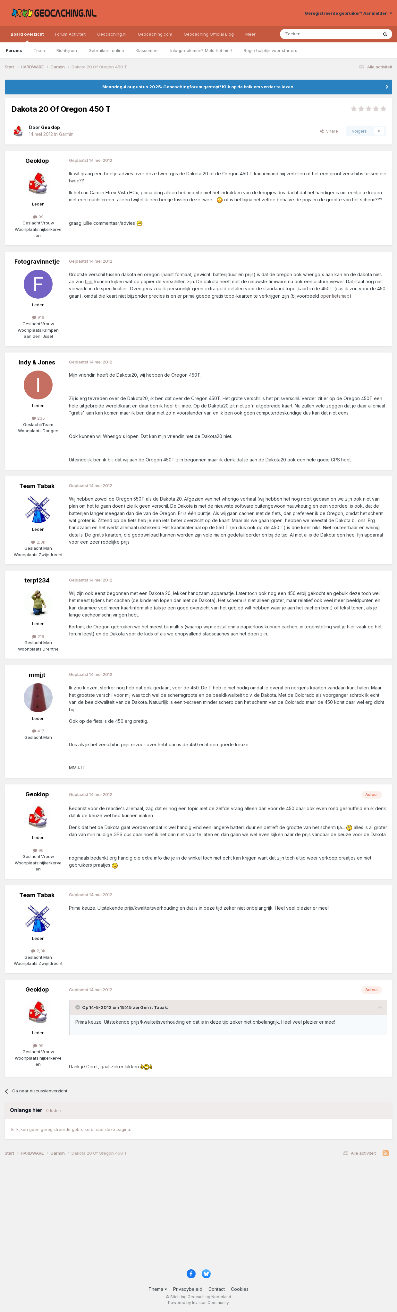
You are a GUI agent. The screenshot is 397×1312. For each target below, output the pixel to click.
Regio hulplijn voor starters (270, 50)
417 (38, 730)
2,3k (38, 542)
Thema (157, 1289)
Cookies (240, 1289)
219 (38, 636)
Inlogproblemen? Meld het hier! (201, 50)
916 (38, 317)
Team (39, 50)
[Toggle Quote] (78, 1007)
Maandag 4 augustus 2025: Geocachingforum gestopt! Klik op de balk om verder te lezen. (198, 86)
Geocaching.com (155, 34)
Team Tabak (37, 486)
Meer (250, 34)
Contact (216, 1289)
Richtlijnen (66, 50)
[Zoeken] (309, 34)
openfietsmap (335, 296)
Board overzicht (27, 36)
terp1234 (37, 580)
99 (38, 216)
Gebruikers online (106, 50)
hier (89, 281)
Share (329, 131)
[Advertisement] (197, 1215)
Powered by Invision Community (198, 1302)
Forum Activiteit (70, 34)
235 (38, 418)
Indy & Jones (37, 362)
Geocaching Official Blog (209, 34)
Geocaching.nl (111, 34)
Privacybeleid (187, 1289)
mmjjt (37, 674)
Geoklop (37, 160)
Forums (14, 50)
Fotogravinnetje (37, 261)
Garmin (66, 134)
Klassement (147, 50)
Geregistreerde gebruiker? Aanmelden (348, 13)
